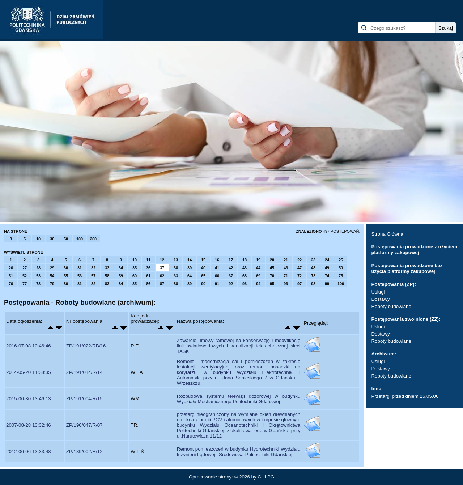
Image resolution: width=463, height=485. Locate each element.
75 (341, 276)
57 (93, 276)
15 (203, 260)
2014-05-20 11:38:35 (28, 372)
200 (93, 239)
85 (134, 284)
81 (79, 284)
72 (299, 276)
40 (203, 268)
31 (79, 268)
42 (231, 268)
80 (66, 284)
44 (258, 268)
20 (272, 260)
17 (231, 260)
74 (327, 276)
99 (327, 284)
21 (286, 260)
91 (217, 284)
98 (313, 284)
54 (52, 276)
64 (189, 276)
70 (272, 276)
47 (299, 268)
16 (217, 260)
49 (327, 268)
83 (107, 284)
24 (327, 260)
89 (189, 284)
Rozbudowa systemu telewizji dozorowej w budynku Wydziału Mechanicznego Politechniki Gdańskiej (238, 398)
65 (203, 276)
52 (24, 276)
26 (11, 268)
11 (148, 260)
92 (231, 284)
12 (162, 260)
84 (121, 284)
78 (38, 284)
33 (107, 268)
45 (272, 268)
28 (38, 268)
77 (24, 284)
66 (217, 276)
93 (244, 284)
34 (121, 268)
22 (299, 260)
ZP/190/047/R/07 (84, 425)
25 (341, 260)
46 (286, 268)
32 (93, 268)
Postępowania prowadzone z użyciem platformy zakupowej (414, 249)
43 (244, 268)
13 (176, 260)
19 (258, 260)
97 (299, 284)
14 (189, 260)
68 (244, 276)
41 (217, 268)
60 (134, 276)
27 (24, 268)
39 (189, 268)
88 (176, 284)
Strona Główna (387, 234)
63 (176, 276)
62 (162, 276)
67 (231, 276)
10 (38, 239)
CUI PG (266, 477)
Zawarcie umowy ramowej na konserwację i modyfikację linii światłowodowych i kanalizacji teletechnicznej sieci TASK (238, 346)
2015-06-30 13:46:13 (28, 398)
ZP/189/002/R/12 (84, 451)
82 (93, 284)
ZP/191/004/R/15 (84, 398)
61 (148, 276)
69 (258, 276)
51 (11, 276)
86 (148, 284)
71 (286, 276)
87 (162, 284)
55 (66, 276)
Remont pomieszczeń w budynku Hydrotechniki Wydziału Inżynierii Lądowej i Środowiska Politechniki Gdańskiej (238, 451)
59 (121, 276)
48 (313, 268)
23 (313, 260)
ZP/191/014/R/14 (84, 372)
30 (52, 239)
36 (148, 268)
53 (38, 276)
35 (134, 268)
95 (272, 284)
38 (176, 268)
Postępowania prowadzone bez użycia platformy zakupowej (406, 268)
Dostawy (380, 299)
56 (79, 276)
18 (244, 260)
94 (258, 284)
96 (286, 284)
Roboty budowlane (391, 306)
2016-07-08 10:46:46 (28, 346)
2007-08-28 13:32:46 (28, 425)
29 (52, 268)
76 (11, 284)
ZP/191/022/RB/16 (86, 346)
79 (52, 284)
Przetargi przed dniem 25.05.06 (404, 396)
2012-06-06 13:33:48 (28, 451)
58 (107, 276)
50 (66, 239)
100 (79, 239)
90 (203, 284)
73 (313, 276)
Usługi (378, 292)
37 (162, 268)
